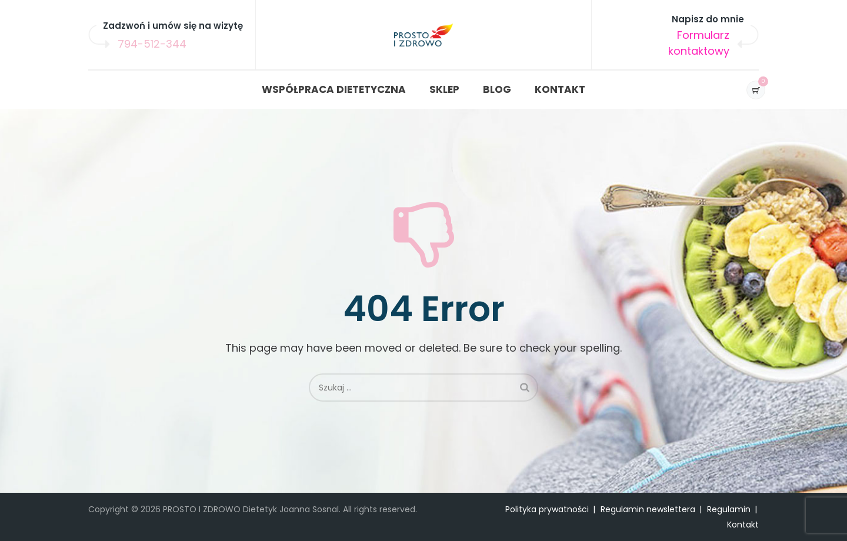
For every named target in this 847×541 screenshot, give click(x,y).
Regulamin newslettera (648, 509)
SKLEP (444, 89)
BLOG (497, 89)
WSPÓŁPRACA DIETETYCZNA (334, 89)
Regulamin (729, 509)
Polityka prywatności (547, 509)
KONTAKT (560, 89)
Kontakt (743, 524)
